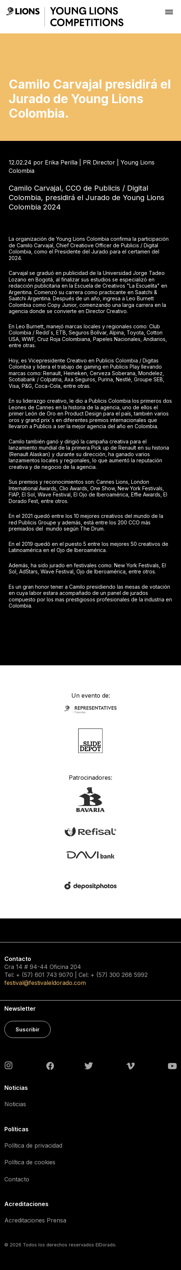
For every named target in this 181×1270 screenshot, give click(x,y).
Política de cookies (29, 1162)
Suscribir (27, 1029)
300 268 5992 (128, 974)
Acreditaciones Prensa (35, 1220)
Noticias (15, 1104)
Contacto (16, 1179)
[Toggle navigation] (169, 12)
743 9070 (59, 974)
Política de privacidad (33, 1145)
